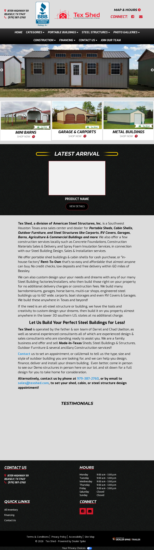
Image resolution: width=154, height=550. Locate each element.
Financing (67, 40)
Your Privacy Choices (77, 548)
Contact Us (88, 40)
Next (152, 70)
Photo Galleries (126, 32)
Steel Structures (96, 32)
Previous (1, 70)
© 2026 (40, 541)
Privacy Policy (58, 536)
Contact (24, 354)
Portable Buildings (63, 32)
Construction (44, 40)
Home (18, 32)
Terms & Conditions (38, 536)
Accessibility (75, 536)
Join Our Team (111, 40)
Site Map (89, 536)
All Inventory (11, 509)
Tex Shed (51, 541)
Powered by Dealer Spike (72, 541)
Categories (35, 32)
